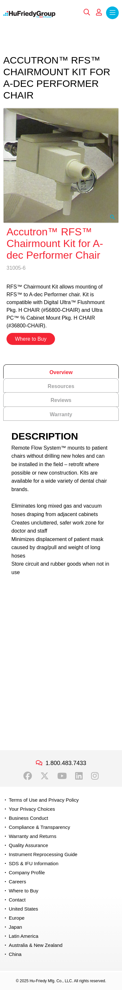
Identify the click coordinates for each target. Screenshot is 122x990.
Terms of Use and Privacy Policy (44, 800)
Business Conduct (28, 818)
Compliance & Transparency (39, 827)
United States (23, 909)
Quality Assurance (28, 845)
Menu (112, 12)
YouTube (62, 776)
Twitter (44, 776)
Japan (15, 927)
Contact (17, 899)
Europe (16, 918)
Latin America (23, 936)
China (15, 954)
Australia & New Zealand (35, 945)
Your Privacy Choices (32, 809)
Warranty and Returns (32, 836)
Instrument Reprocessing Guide (43, 854)
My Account (98, 12)
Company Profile (27, 872)
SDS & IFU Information (34, 863)
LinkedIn (79, 776)
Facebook (27, 776)
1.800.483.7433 (66, 763)
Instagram (95, 776)
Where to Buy (31, 339)
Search (87, 12)
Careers (17, 881)
